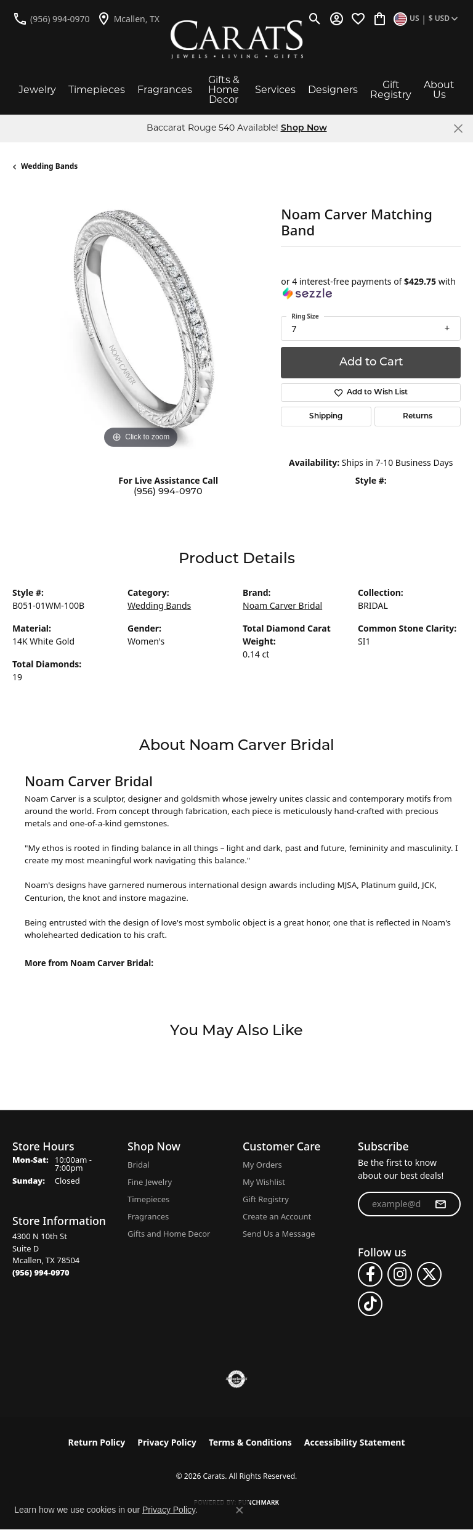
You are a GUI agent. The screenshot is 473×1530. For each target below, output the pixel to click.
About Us (439, 89)
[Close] (458, 128)
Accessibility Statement (354, 1442)
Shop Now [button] (304, 128)
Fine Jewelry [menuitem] (149, 1181)
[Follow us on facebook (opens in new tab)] (370, 1274)
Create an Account (277, 1216)
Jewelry (37, 90)
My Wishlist (264, 1181)
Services (275, 90)
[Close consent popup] (239, 1510)
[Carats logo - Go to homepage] (237, 39)
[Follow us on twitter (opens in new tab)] (429, 1274)
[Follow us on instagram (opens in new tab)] (399, 1274)
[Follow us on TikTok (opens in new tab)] (370, 1304)
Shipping (325, 416)
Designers (333, 90)
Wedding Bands (49, 166)
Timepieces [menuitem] (148, 1199)
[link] (51, 18)
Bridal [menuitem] (138, 1164)
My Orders (262, 1164)
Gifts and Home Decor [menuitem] (168, 1233)
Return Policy (97, 1442)
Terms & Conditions (250, 1442)
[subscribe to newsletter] (440, 1204)
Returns (417, 416)
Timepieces (96, 90)
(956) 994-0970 (168, 492)
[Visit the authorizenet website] (236, 1379)
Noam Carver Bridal (282, 605)
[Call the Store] (41, 1272)
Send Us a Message (279, 1233)
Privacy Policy (166, 1442)
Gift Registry (390, 89)
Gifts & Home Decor (224, 89)
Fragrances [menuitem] (148, 1216)
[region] (140, 323)
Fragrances (164, 90)
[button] (315, 18)
